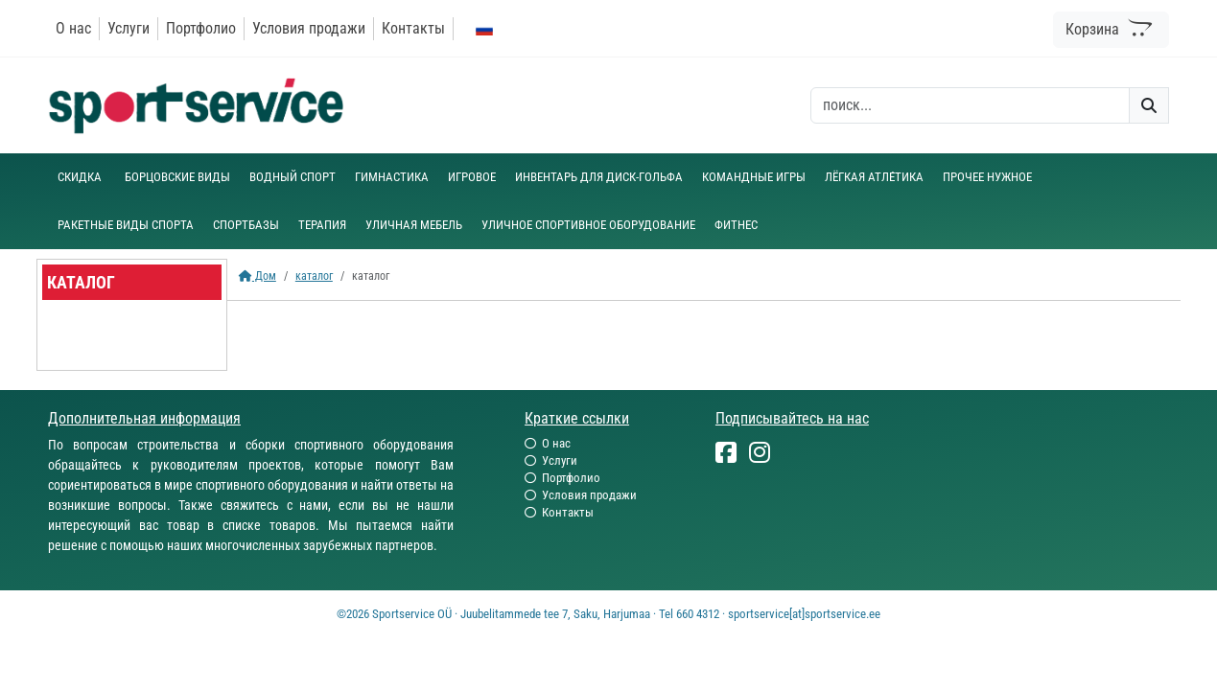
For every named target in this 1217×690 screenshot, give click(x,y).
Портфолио (201, 28)
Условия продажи (308, 28)
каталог (314, 276)
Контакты (413, 28)
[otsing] (970, 105)
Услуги (128, 28)
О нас (73, 28)
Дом (257, 276)
